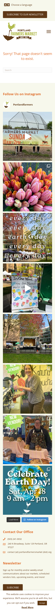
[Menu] (48, 31)
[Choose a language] (18, 4)
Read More (27, 607)
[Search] (27, 70)
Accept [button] (42, 603)
